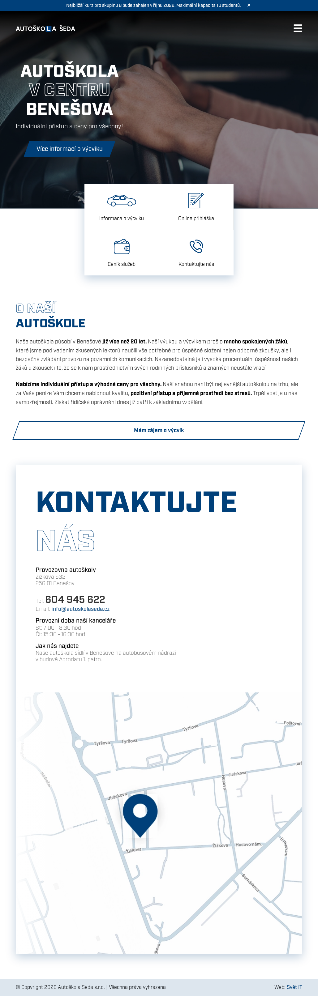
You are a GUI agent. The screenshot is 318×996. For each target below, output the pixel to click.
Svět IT (294, 987)
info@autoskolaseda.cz (80, 609)
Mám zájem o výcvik (159, 430)
